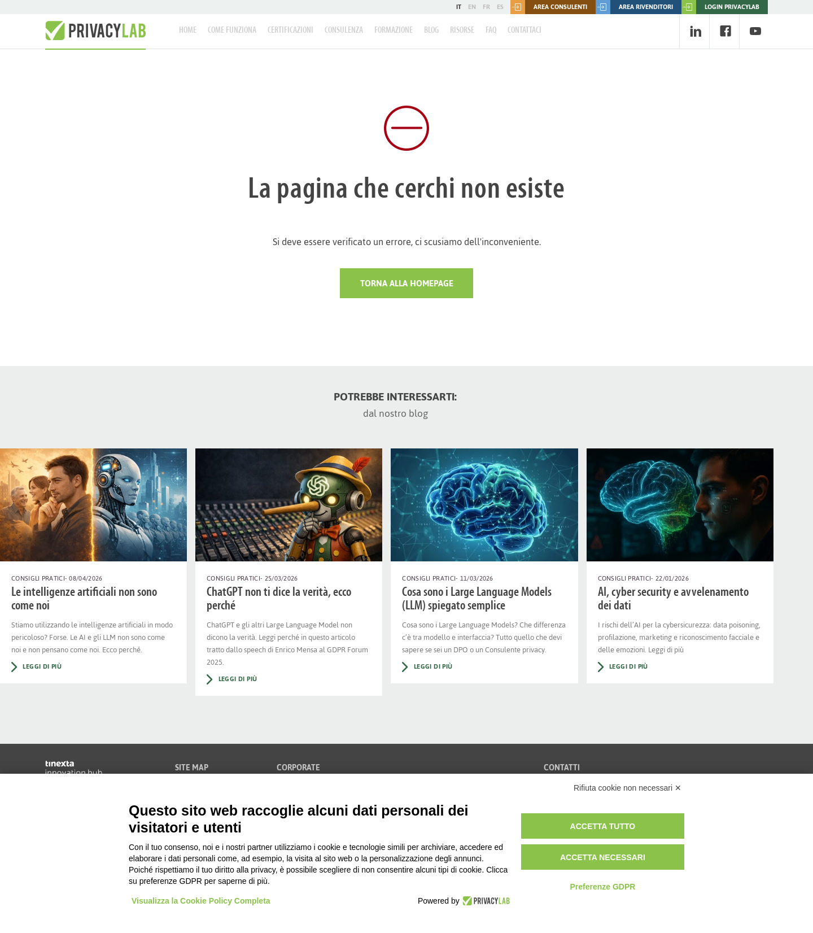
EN (472, 7)
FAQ (491, 30)
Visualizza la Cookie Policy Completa (201, 900)
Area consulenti (548, 7)
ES (500, 7)
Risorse (462, 30)
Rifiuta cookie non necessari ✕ (627, 787)
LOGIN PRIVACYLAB (720, 7)
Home (187, 30)
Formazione (393, 30)
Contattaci (524, 30)
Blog (431, 30)
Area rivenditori (634, 7)
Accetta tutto (603, 826)
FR (486, 7)
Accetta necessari (602, 857)
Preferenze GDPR (602, 886)
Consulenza (344, 30)
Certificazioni (290, 30)
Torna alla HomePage (406, 283)
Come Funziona (232, 30)
